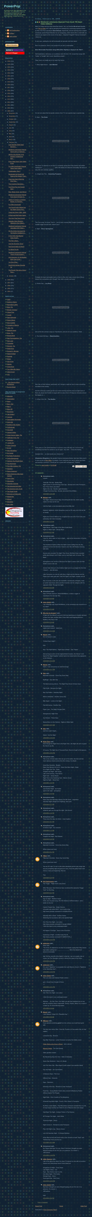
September (12, 122)
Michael (45, 497)
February (11, 142)
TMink (45, 856)
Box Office (49, 460)
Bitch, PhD (10, 404)
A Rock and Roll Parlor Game (17, 215)
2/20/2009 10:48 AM (49, 738)
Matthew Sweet (11, 330)
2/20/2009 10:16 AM (49, 661)
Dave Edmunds (11, 317)
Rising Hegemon (12, 471)
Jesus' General (11, 445)
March (11, 139)
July (10, 128)
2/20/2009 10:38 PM (49, 972)
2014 (9, 96)
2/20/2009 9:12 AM (48, 609)
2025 (9, 64)
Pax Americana (11, 463)
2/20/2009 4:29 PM (48, 813)
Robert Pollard (11, 353)
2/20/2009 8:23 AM (48, 587)
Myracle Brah (11, 335)
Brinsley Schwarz (12, 309)
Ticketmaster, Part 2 (14, 171)
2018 (9, 84)
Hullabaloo (10, 440)
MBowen (45, 1021)
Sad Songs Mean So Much (16, 246)
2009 (9, 111)
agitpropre (46, 943)
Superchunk (10, 366)
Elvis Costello (11, 322)
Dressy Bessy (11, 320)
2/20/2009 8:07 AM (48, 532)
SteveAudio (10, 481)
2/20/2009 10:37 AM (49, 725)
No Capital (10, 453)
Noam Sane (46, 741)
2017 (9, 87)
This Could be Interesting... (16, 184)
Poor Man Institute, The (14, 466)
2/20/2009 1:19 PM (48, 783)
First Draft (10, 430)
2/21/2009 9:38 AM (48, 1017)
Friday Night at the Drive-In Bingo (53, 1044)
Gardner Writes (11, 432)
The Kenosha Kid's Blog (14, 486)
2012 (9, 102)
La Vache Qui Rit (14, 249)
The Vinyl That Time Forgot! (17, 218)
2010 (9, 108)
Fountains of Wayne (13, 325)
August (11, 125)
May (10, 133)
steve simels (47, 602)
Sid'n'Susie (10, 361)
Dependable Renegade (14, 419)
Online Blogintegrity (13, 458)
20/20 (8, 299)
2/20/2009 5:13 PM (48, 830)
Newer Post (38, 1206)
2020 (9, 78)
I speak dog (10, 443)
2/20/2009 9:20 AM (48, 622)
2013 (9, 99)
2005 (9, 288)
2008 (9, 279)
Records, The (11, 346)
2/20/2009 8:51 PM (48, 852)
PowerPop (12, 6)
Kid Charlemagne (48, 881)
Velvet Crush (11, 372)
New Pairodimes (12, 450)
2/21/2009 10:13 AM (49, 1142)
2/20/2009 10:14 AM (49, 631)
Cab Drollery (10, 414)
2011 (9, 105)
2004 (9, 291)
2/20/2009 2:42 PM (48, 793)
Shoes (9, 359)
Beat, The (10, 307)
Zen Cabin (10, 504)
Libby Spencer (47, 1159)
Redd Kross (10, 348)
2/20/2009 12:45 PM (49, 753)
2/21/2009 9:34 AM (48, 1008)
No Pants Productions (13, 455)
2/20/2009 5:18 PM (48, 839)
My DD (9, 448)
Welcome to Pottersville (14, 494)
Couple (9, 315)
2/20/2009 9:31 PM (48, 893)
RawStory (10, 468)
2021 (9, 76)
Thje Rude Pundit (12, 491)
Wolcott (9, 499)
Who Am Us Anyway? (50, 613)
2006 (9, 285)
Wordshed (10, 501)
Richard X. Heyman (13, 351)
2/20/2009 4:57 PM (48, 821)
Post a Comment (42, 1202)
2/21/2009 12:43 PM (49, 1181)
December (12, 113)
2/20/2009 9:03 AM (48, 598)
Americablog (10, 399)
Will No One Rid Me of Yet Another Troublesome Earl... (16, 156)
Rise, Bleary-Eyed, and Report (17, 192)
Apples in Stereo (12, 302)
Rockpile (9, 356)
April (10, 136)
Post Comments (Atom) (50, 1209)
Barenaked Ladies (12, 304)
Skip (44, 673)
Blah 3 (9, 406)
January (11, 276)
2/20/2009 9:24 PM (48, 877)
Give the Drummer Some (16, 243)
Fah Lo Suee (42, 28)
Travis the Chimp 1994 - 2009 (17, 212)
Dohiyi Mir (10, 422)
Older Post (83, 1206)
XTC (8, 374)
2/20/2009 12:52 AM (49, 494)
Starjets (9, 364)
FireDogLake (11, 427)
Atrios (8, 401)
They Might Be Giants (13, 369)
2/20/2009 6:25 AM (48, 521)
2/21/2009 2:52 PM (48, 1198)
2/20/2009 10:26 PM (49, 939)
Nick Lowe (10, 341)
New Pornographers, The (14, 338)
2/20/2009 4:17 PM (48, 804)
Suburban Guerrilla (12, 483)
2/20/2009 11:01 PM (49, 987)
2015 (9, 93)
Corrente (9, 417)
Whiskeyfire (10, 496)
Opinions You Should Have (15, 461)
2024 (9, 67)
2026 (9, 61)
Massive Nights (47, 1048)
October (11, 119)
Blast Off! (9, 409)
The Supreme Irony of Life (14, 489)
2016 (9, 90)
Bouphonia (10, 411)
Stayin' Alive (10, 478)
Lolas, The (10, 328)
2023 (9, 70)
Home (61, 1206)
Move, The (10, 333)
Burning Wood (11, 387)
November (12, 116)
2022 (9, 73)
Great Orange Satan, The (14, 435)
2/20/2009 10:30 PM (49, 961)
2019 (9, 81)
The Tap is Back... (14, 240)
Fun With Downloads (15, 204)
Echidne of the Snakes (13, 424)
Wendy (45, 634)
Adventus (10, 396)
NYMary (11, 33)
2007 (9, 282)
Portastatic (10, 343)
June (10, 130)
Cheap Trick (10, 312)
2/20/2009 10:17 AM (49, 669)
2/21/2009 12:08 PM (49, 1155)
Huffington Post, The (13, 437)
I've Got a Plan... (13, 262)
